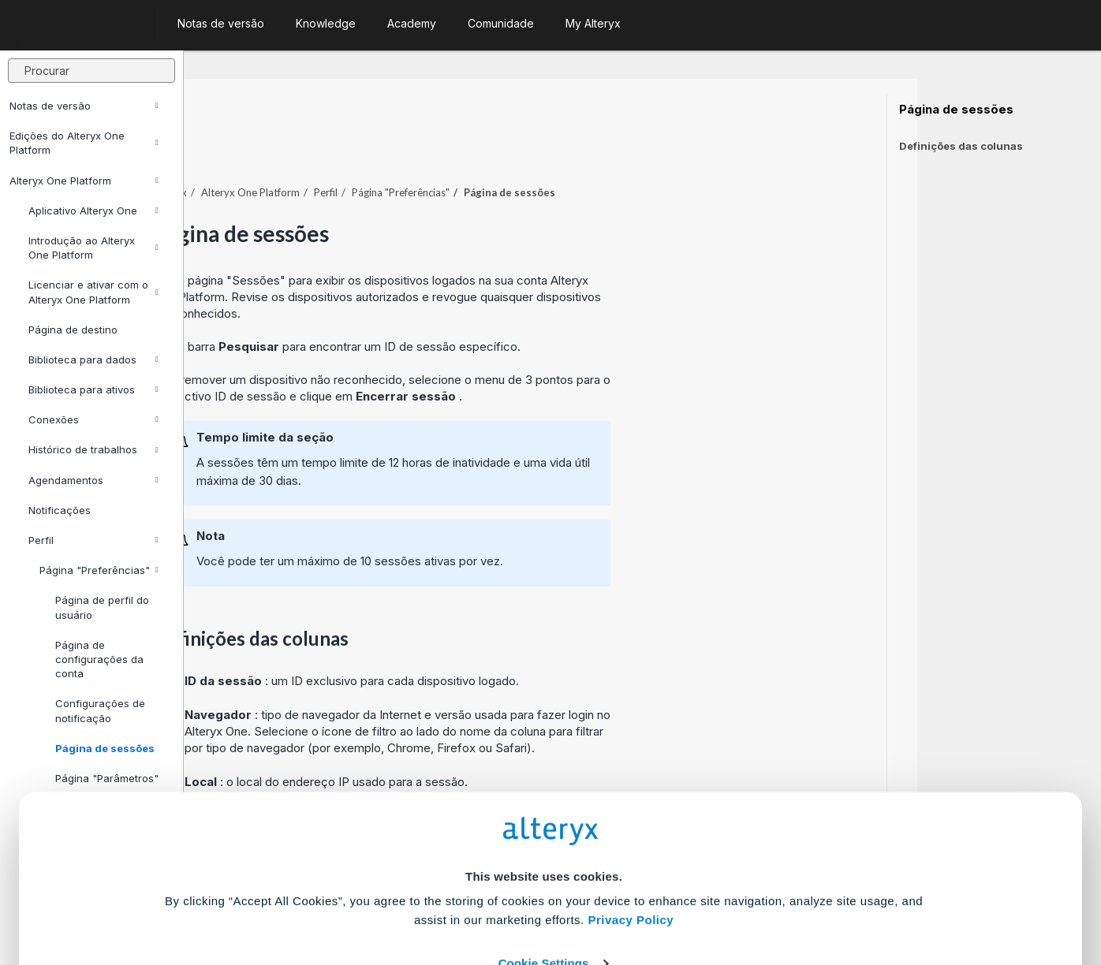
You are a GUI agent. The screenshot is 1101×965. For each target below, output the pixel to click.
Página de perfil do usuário (102, 607)
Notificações (59, 510)
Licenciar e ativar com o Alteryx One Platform (93, 291)
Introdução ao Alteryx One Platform (93, 247)
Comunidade (501, 23)
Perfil (93, 540)
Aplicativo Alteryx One (93, 210)
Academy (411, 23)
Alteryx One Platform (84, 180)
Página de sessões (956, 109)
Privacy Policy (631, 805)
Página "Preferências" (99, 570)
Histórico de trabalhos (93, 449)
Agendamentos (93, 480)
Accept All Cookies (431, 895)
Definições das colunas (961, 146)
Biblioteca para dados (93, 359)
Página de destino (73, 329)
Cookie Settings (543, 848)
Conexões (93, 419)
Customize (671, 895)
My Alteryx (593, 23)
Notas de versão (84, 105)
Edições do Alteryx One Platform (84, 142)
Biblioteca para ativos (93, 389)
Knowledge (326, 23)
